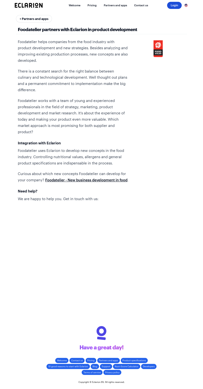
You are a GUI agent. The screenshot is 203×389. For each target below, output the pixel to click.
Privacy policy (112, 372)
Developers (149, 366)
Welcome (74, 5)
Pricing (92, 5)
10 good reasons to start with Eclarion (68, 366)
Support (106, 366)
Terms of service (92, 372)
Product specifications (134, 360)
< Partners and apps (34, 19)
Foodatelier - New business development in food (86, 180)
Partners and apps (115, 5)
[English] (186, 5)
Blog (95, 366)
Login (174, 5)
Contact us (141, 5)
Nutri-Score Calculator (126, 366)
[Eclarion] (29, 5)
